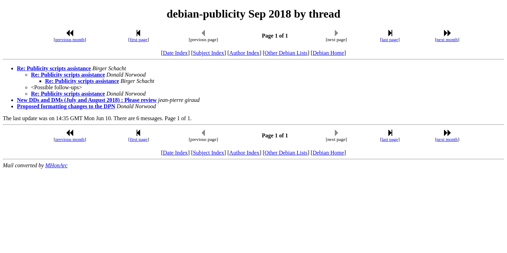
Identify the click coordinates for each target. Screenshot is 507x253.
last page (390, 39)
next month (447, 39)
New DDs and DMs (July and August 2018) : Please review (87, 100)
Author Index (244, 53)
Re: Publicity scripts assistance (54, 68)
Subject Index (208, 53)
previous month (69, 39)
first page (139, 39)
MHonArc (56, 165)
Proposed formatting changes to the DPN (66, 106)
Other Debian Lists (286, 53)
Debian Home (328, 53)
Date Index (175, 53)
